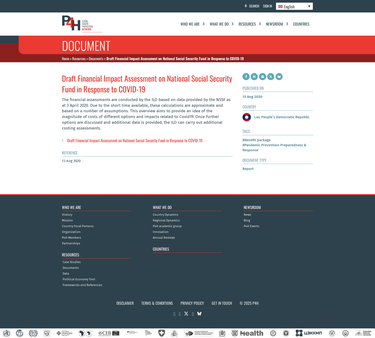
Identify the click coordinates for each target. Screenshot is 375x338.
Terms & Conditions (157, 303)
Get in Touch (222, 303)
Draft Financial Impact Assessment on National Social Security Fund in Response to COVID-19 (135, 140)
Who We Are (190, 24)
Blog (247, 220)
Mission (67, 220)
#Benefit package (256, 140)
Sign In (266, 5)
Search (252, 5)
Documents (96, 58)
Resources (247, 24)
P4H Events (251, 226)
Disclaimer (125, 303)
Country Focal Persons (78, 226)
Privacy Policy (192, 303)
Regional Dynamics (166, 220)
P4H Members (71, 237)
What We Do (219, 24)
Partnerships (71, 243)
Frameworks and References (82, 285)
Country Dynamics (165, 214)
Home (65, 58)
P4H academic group (167, 226)
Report (248, 169)
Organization (71, 232)
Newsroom (274, 24)
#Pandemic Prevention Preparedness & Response (274, 147)
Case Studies (72, 262)
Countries (301, 24)
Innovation (161, 232)
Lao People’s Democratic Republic (276, 117)
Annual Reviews (164, 237)
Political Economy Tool (79, 279)
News (247, 214)
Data (66, 273)
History (67, 214)
